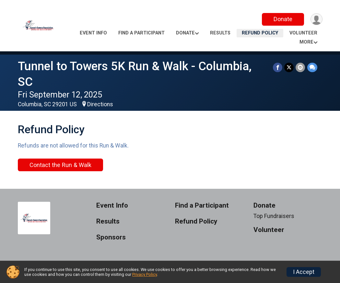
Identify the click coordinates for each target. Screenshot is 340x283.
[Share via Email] (300, 67)
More (306, 42)
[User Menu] (316, 19)
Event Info (93, 33)
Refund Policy (260, 33)
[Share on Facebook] (278, 67)
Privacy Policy (144, 274)
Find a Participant (141, 33)
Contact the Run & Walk (60, 164)
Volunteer (303, 33)
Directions (100, 104)
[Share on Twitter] (289, 67)
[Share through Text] (312, 67)
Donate (282, 19)
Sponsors (111, 237)
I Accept (303, 272)
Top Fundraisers (273, 216)
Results (220, 33)
